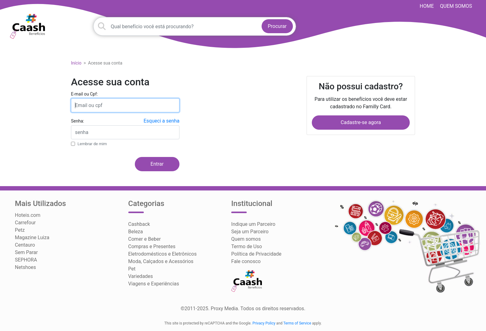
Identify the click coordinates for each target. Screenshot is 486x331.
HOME (427, 6)
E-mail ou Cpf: (84, 94)
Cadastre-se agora (361, 122)
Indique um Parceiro (253, 224)
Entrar (157, 164)
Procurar (277, 26)
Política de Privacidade (256, 254)
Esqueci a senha (161, 121)
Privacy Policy (264, 323)
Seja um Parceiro (249, 232)
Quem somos (456, 6)
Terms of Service (297, 323)
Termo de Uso (246, 246)
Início (76, 62)
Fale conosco (246, 261)
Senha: (77, 121)
